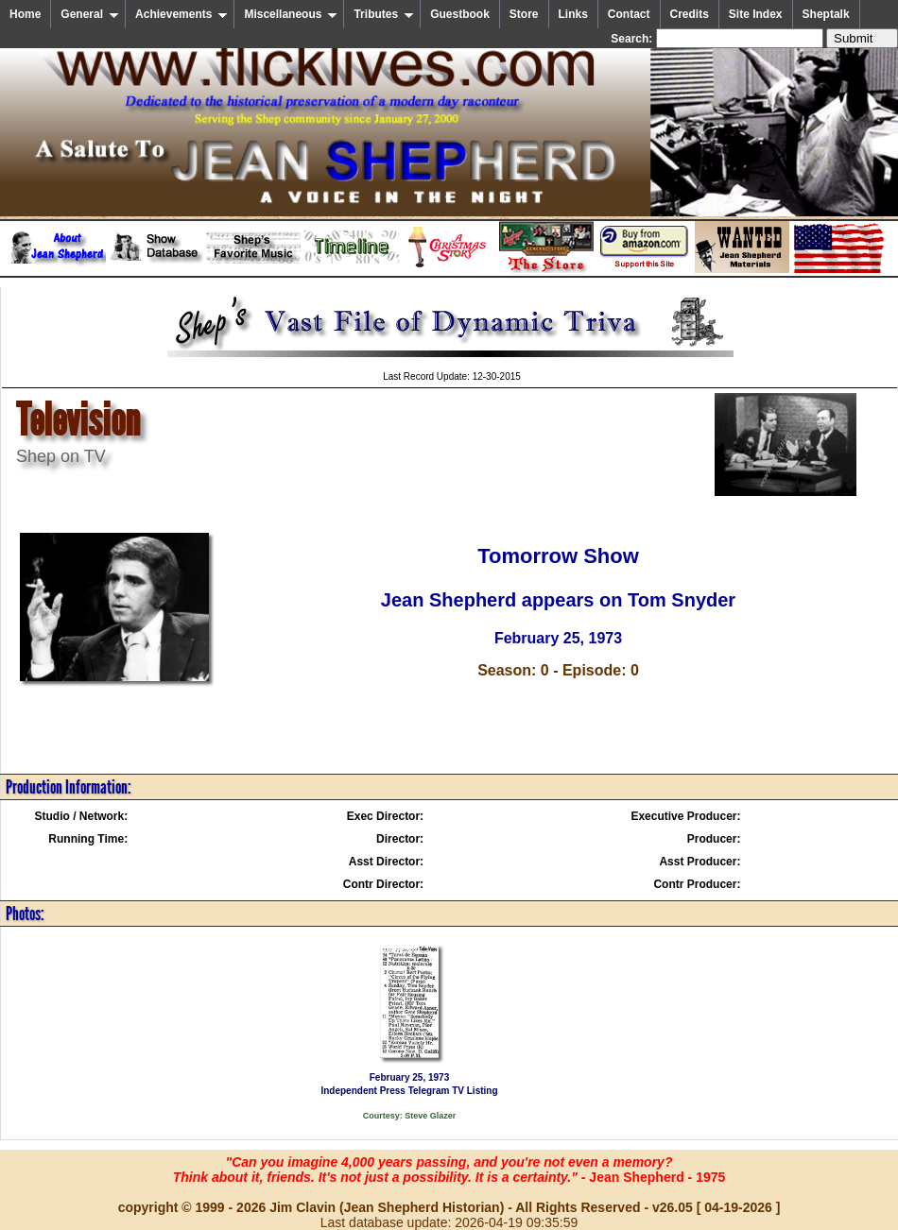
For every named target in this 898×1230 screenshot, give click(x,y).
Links (573, 14)
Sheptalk (826, 14)
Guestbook (460, 14)
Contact (629, 14)
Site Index (756, 14)
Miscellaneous (290, 14)
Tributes (384, 14)
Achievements (181, 14)
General (89, 14)
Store (524, 14)
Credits (689, 14)
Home (25, 14)
